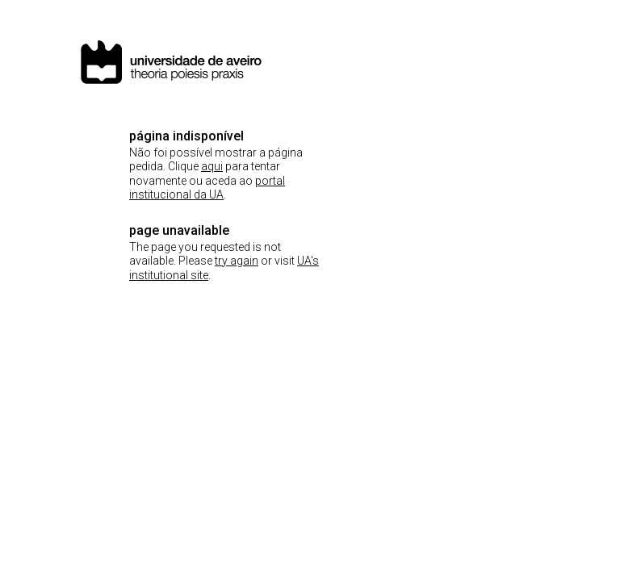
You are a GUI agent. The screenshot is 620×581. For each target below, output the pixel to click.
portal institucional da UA (207, 188)
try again (236, 260)
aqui (212, 166)
